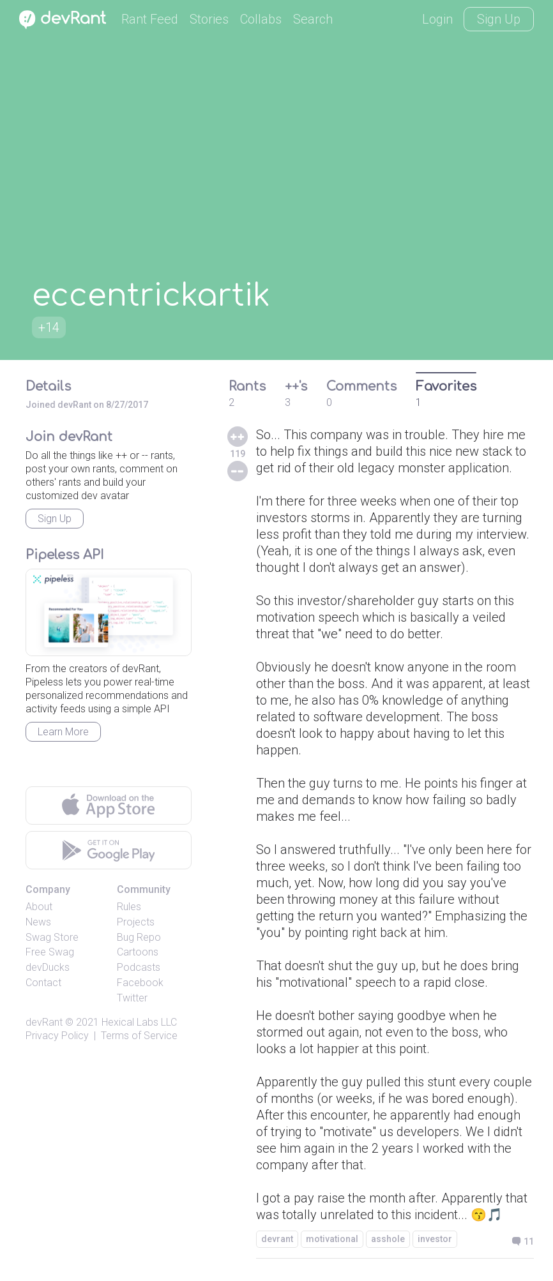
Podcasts (138, 967)
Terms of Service (139, 1036)
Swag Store (52, 937)
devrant (277, 1239)
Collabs (261, 19)
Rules (129, 907)
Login (437, 19)
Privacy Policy (57, 1036)
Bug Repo (139, 937)
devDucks (48, 967)
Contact (43, 983)
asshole (388, 1239)
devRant (44, 1022)
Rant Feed (149, 19)
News (38, 922)
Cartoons (137, 952)
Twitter (132, 998)
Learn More (63, 732)
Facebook (140, 983)
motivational (332, 1239)
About (39, 907)
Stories (209, 19)
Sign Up (498, 19)
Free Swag (50, 952)
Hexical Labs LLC (139, 1022)
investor (435, 1239)
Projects (136, 922)
